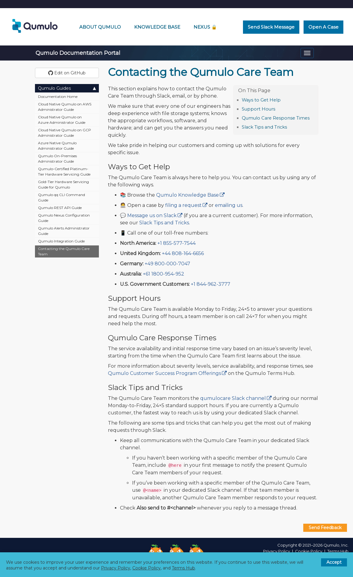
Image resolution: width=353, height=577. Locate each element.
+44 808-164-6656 (183, 253)
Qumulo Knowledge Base (187, 195)
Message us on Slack (152, 215)
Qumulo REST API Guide (60, 207)
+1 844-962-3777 (210, 284)
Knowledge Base (157, 27)
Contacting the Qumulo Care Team (64, 251)
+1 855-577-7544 (176, 243)
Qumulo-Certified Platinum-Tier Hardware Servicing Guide (64, 171)
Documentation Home (57, 96)
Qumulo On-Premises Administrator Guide (57, 159)
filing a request (183, 205)
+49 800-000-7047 (167, 264)
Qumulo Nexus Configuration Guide (64, 218)
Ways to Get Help (261, 100)
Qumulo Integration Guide (61, 241)
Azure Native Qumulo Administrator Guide (57, 146)
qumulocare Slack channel (233, 398)
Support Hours (258, 109)
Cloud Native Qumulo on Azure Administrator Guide (61, 120)
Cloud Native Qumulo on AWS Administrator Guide (64, 107)
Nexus (205, 27)
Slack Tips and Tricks (264, 127)
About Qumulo (100, 27)
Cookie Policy (308, 551)
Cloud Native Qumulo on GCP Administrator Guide (64, 133)
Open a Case (323, 27)
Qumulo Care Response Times (276, 118)
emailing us (228, 205)
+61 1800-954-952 (163, 274)
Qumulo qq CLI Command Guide (61, 197)
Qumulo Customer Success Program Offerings (164, 373)
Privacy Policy (276, 551)
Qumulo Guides (67, 88)
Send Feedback (325, 527)
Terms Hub (337, 551)
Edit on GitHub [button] (67, 73)
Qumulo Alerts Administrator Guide (64, 231)
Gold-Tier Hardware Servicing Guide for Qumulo (63, 184)
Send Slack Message (271, 27)
